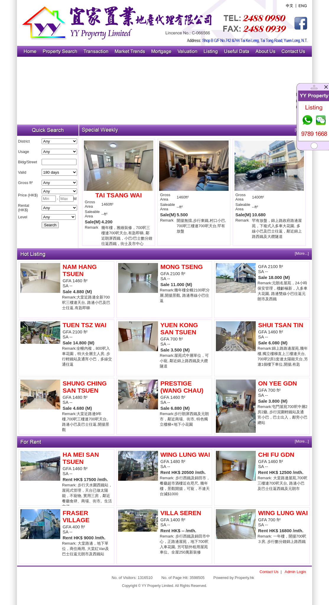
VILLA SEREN (180, 512)
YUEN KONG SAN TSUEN (179, 328)
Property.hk (244, 577)
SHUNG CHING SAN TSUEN (85, 387)
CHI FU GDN (276, 454)
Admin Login (295, 571)
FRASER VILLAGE (76, 516)
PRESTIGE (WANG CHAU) (181, 387)
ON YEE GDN (277, 383)
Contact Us (269, 571)
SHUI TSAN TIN (280, 325)
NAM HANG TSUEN (80, 270)
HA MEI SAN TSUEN (81, 458)
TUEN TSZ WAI (84, 325)
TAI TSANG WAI (118, 195)
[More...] (302, 253)
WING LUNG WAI (185, 454)
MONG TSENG (181, 266)
